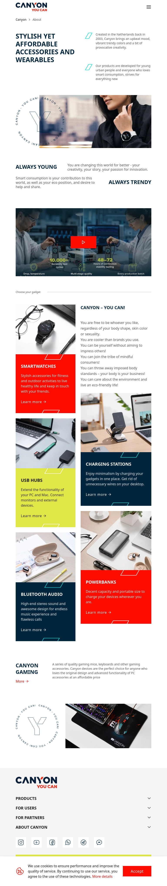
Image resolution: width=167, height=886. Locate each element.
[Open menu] (148, 7)
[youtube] (36, 842)
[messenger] (99, 842)
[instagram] (21, 842)
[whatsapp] (68, 842)
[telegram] (83, 842)
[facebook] (52, 842)
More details (102, 876)
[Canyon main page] (31, 7)
